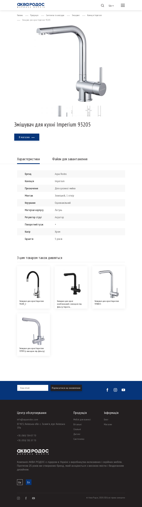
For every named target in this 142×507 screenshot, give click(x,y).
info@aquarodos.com (27, 419)
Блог (106, 419)
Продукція (34, 15)
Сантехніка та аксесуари (55, 15)
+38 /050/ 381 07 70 (26, 440)
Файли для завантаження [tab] (70, 158)
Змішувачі (76, 15)
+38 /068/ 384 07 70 (26, 435)
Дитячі (76, 434)
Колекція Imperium (94, 15)
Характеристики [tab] (28, 158)
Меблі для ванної (82, 419)
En (28, 482)
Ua (19, 482)
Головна (20, 15)
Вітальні (77, 424)
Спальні (77, 429)
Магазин (108, 424)
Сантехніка (78, 438)
